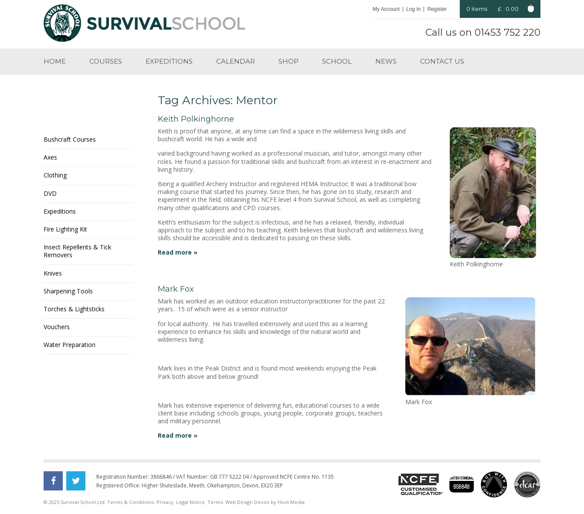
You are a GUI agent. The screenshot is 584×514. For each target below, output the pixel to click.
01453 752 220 (507, 32)
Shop (288, 61)
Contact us (442, 61)
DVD (50, 193)
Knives (53, 273)
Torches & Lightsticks (74, 309)
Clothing (55, 175)
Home (55, 61)
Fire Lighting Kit (65, 229)
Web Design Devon (247, 502)
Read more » (177, 252)
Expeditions (169, 61)
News (386, 61)
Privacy (164, 502)
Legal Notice (190, 502)
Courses (105, 61)
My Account (386, 9)
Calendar (235, 61)
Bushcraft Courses (70, 139)
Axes (50, 157)
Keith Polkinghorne (196, 119)
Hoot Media (291, 502)
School (337, 61)
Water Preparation (69, 344)
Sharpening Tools (68, 291)
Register (437, 9)
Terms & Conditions (130, 502)
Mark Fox (176, 289)
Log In (413, 9)
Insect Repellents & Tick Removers (77, 251)
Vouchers (57, 327)
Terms (215, 502)
